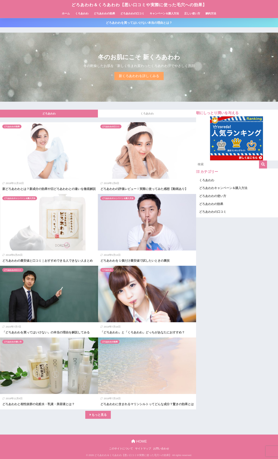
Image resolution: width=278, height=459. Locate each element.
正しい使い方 (192, 13)
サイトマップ (143, 448)
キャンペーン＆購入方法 (164, 13)
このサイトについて (121, 448)
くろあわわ (81, 13)
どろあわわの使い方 (13, 342)
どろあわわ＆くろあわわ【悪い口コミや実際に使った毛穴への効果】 (139, 4)
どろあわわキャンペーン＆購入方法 (19, 198)
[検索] (263, 164)
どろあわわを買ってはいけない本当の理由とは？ (139, 22)
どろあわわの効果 (104, 13)
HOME (139, 441)
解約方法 (210, 13)
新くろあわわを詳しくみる (139, 76)
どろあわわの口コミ (132, 13)
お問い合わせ (161, 448)
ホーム (66, 13)
